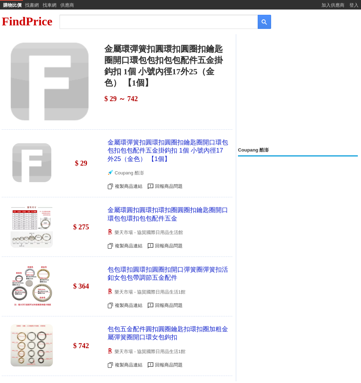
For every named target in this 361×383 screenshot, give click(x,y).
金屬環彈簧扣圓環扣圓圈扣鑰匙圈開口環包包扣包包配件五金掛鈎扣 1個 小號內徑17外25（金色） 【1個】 (168, 150)
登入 (354, 5)
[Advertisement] (298, 90)
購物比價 (12, 5)
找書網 (32, 5)
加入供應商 (333, 5)
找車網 (49, 5)
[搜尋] (154, 21)
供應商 (67, 5)
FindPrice (27, 21)
